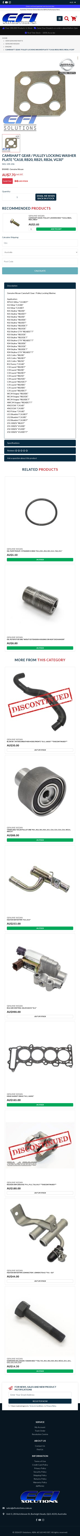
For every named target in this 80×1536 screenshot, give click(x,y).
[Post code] (40, 261)
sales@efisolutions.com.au (19, 1508)
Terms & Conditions (36, 1406)
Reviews (17, 450)
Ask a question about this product (22, 458)
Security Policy (40, 1472)
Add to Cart (56, 229)
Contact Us (40, 1446)
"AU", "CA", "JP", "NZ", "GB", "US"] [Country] (40, 252)
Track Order (40, 1431)
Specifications (13, 443)
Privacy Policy (51, 1406)
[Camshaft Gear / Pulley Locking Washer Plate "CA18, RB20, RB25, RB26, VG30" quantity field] (18, 197)
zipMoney (40, 1486)
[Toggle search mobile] (66, 18)
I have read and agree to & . (32, 1406)
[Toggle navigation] (60, 18)
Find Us (40, 1449)
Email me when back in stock (46, 197)
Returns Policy (40, 1479)
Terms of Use (40, 1461)
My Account (40, 1427)
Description (12, 285)
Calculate (40, 271)
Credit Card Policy (40, 1465)
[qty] (40, 242)
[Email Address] (40, 1394)
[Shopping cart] (73, 18)
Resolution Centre (40, 1434)
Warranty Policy (40, 1482)
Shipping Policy (40, 1475)
